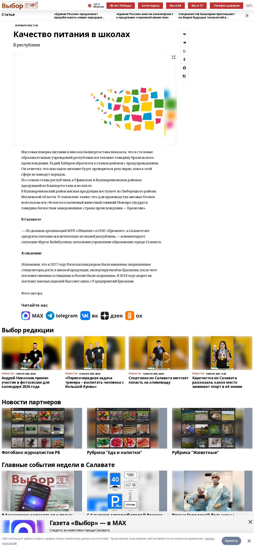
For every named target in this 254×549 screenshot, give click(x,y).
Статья (8, 14)
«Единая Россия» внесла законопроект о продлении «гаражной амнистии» (144, 15)
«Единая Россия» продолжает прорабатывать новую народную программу (78, 15)
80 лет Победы (120, 5)
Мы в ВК (175, 5)
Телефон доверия (226, 5)
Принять (231, 541)
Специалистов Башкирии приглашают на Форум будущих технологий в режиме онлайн (206, 15)
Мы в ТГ (197, 5)
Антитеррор (150, 5)
